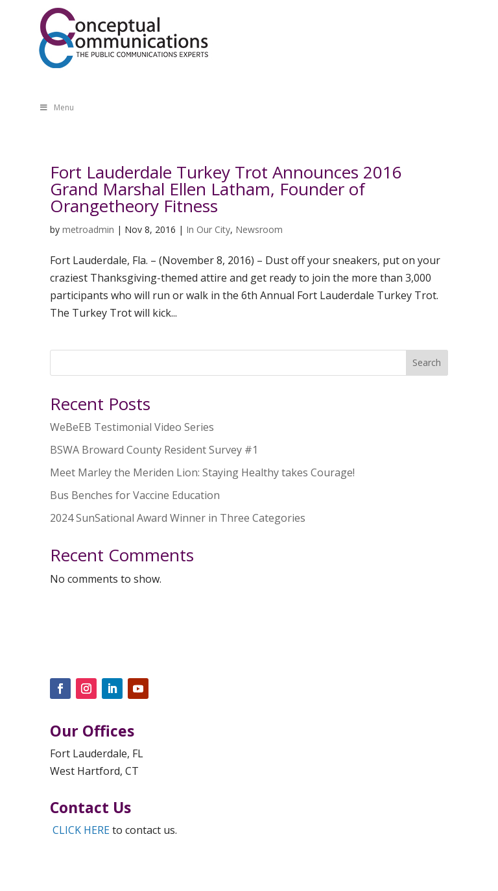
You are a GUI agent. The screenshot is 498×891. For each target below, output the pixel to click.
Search (426, 362)
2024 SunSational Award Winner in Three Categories (177, 518)
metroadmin (88, 229)
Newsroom (259, 229)
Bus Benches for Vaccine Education (135, 495)
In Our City (208, 229)
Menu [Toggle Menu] (56, 107)
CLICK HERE (81, 830)
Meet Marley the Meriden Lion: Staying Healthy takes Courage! (202, 472)
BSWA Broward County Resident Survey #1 (154, 450)
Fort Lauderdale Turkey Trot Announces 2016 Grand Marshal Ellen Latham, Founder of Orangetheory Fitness (226, 188)
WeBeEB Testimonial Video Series (132, 427)
